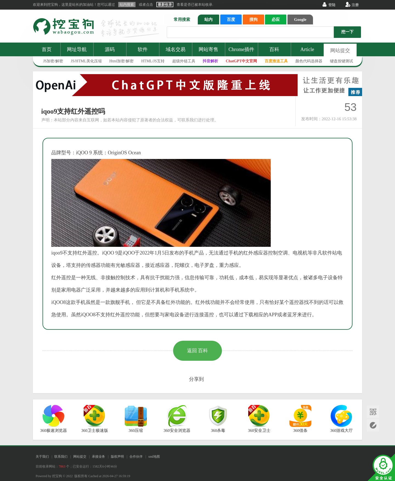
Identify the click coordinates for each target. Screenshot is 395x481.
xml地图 (154, 456)
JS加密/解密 (53, 61)
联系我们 (60, 456)
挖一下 (347, 32)
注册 (355, 5)
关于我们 (42, 456)
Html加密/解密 (121, 61)
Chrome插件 (241, 49)
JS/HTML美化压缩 (86, 61)
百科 (274, 49)
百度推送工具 (276, 61)
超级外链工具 (183, 61)
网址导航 (77, 49)
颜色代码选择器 (308, 61)
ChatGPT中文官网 (241, 61)
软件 (143, 49)
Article (307, 49)
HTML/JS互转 (153, 61)
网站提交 (340, 50)
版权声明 (117, 456)
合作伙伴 (136, 456)
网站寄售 (208, 49)
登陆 (331, 5)
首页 (46, 49)
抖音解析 (210, 61)
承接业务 (98, 456)
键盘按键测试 (341, 61)
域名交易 (175, 49)
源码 (110, 49)
